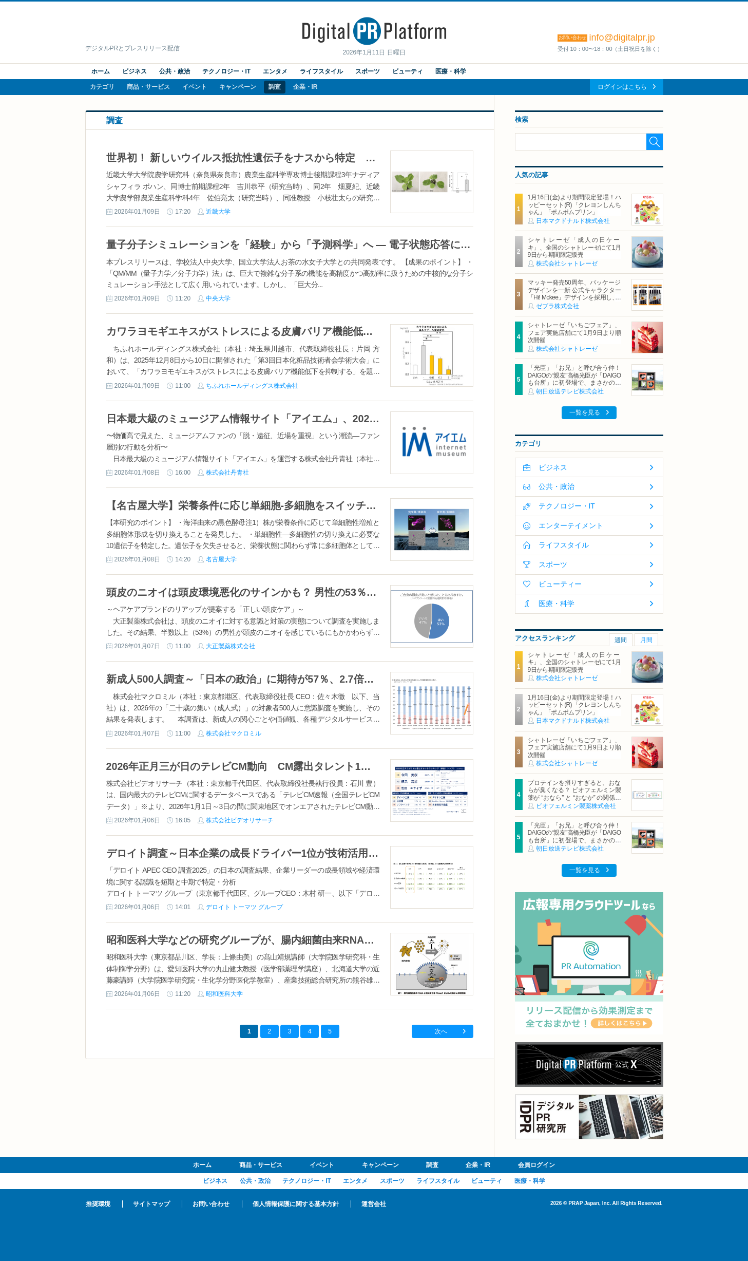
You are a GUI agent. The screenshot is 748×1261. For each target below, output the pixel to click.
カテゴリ (102, 86)
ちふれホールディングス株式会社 (252, 385)
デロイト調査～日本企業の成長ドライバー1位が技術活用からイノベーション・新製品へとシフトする (340, 853)
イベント (194, 86)
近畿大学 (218, 211)
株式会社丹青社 (227, 472)
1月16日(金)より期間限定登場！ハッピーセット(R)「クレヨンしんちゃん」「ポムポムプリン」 (574, 205)
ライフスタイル (321, 71)
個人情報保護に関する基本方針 (296, 1204)
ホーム (100, 71)
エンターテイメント (571, 525)
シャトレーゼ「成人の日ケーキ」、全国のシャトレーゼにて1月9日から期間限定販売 (574, 247)
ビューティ (407, 71)
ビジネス (134, 71)
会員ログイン (536, 1165)
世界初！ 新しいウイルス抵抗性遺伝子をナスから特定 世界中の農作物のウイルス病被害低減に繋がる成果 (354, 157)
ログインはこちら (622, 86)
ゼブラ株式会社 (557, 306)
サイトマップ (151, 1204)
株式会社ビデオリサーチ (240, 820)
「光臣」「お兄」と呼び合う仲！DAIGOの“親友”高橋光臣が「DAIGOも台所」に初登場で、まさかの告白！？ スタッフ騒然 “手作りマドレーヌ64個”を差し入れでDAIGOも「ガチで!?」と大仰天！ (574, 386)
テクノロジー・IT (226, 71)
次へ (441, 1031)
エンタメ (275, 71)
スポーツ (367, 71)
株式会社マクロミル (233, 733)
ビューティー (560, 584)
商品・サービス (148, 86)
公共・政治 (174, 71)
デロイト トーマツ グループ (244, 907)
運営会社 (373, 1204)
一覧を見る (584, 412)
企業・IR (305, 86)
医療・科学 (450, 71)
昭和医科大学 (224, 993)
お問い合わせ (211, 1204)
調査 (274, 86)
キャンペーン (237, 86)
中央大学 (218, 298)
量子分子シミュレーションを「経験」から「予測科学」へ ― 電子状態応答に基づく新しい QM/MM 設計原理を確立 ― (377, 244)
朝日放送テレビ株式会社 (570, 391)
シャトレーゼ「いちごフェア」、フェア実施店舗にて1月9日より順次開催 (574, 333)
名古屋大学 (221, 559)
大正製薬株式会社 (230, 646)
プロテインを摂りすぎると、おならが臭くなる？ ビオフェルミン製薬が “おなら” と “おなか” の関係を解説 (574, 793)
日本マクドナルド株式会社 (573, 220)
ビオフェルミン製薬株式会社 (576, 806)
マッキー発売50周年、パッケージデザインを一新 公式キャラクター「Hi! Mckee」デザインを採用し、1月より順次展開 (574, 293)
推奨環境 (98, 1204)
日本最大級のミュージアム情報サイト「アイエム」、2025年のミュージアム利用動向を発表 (317, 418)
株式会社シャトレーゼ (567, 263)
